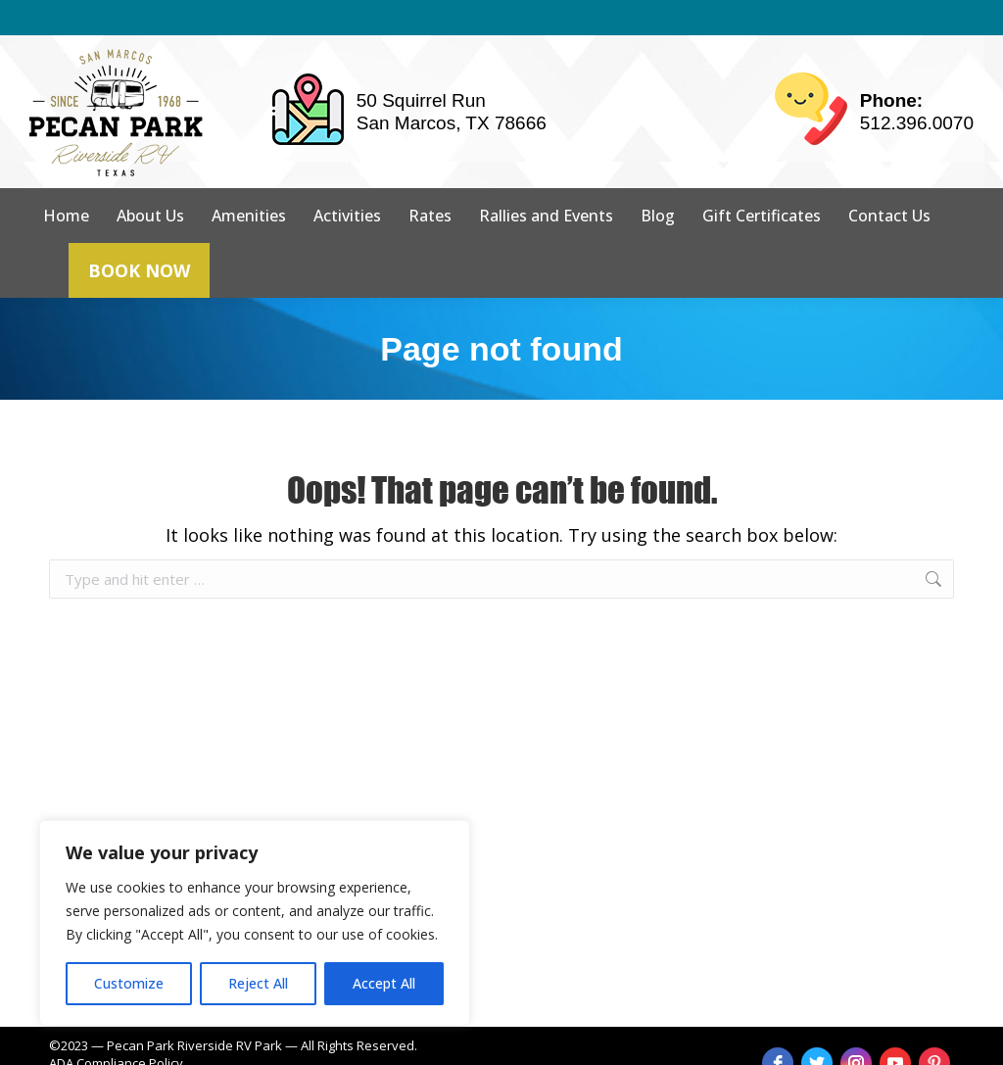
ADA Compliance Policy (116, 1028)
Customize (129, 983)
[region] (254, 923)
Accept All (384, 983)
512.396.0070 (917, 87)
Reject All (258, 983)
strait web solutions (364, 1045)
